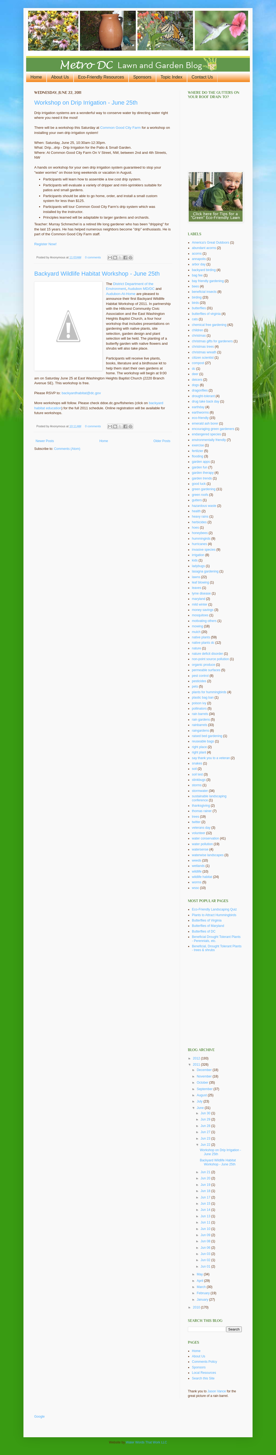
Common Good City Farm (120, 128)
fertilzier (197, 451)
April (200, 1281)
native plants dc (203, 643)
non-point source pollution (210, 659)
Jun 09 (206, 1235)
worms (196, 882)
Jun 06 (206, 1248)
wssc (195, 888)
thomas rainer (202, 811)
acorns (197, 253)
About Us (60, 77)
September (205, 1089)
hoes (195, 527)
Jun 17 (206, 1197)
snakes (197, 763)
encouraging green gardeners (213, 429)
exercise (198, 445)
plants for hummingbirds (209, 692)
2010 (197, 1307)
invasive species (203, 550)
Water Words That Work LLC (146, 1442)
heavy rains (200, 516)
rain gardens (201, 719)
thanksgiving (201, 805)
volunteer (198, 833)
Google (39, 1416)
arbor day (199, 264)
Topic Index (171, 77)
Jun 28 (206, 1126)
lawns (196, 577)
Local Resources (204, 1373)
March (202, 1287)
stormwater (200, 791)
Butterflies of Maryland (208, 926)
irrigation (198, 555)
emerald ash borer (205, 423)
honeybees (200, 533)
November (205, 1076)
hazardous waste (204, 506)
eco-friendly (200, 418)
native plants (201, 637)
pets (195, 686)
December (205, 1070)
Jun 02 (206, 1260)
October (203, 1082)
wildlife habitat (202, 877)
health (196, 511)
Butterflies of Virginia (207, 920)
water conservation (205, 838)
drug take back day (205, 401)
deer (195, 374)
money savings (202, 610)
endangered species (206, 434)
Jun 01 (206, 1266)
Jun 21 (206, 1172)
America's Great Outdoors (210, 242)
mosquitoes (200, 615)
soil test (197, 774)
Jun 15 (206, 1203)
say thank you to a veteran (211, 758)
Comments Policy (204, 1362)
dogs (195, 385)
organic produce (203, 665)
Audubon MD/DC (141, 289)
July (200, 1101)
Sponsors (142, 77)
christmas (199, 335)
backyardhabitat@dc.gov (81, 393)
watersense (200, 849)
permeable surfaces (206, 670)
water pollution (202, 844)
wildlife (197, 871)
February (204, 1293)
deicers (197, 380)
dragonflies (200, 390)
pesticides (199, 681)
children (197, 330)
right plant (199, 752)
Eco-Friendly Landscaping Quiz (214, 909)
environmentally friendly (209, 440)
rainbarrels (199, 725)
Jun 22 (206, 1145)
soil (194, 769)
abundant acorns (204, 248)
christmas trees (203, 346)
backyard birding (204, 270)
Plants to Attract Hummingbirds (214, 915)
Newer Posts (45, 441)
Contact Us (202, 77)
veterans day (201, 828)
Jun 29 (206, 1119)
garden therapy (203, 473)
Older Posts (161, 441)
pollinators (199, 708)
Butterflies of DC (203, 931)
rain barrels (200, 714)
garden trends (202, 478)
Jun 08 (206, 1241)
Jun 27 (206, 1132)
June (201, 1108)
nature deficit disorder (207, 654)
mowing (197, 626)
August (202, 1095)
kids (195, 560)
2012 (197, 1058)
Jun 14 (206, 1210)
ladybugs (198, 566)
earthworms (200, 412)
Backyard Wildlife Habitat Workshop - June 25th (97, 273)
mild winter (199, 604)
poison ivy (199, 703)
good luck (199, 484)
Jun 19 (206, 1185)
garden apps (201, 462)
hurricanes (199, 544)
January (203, 1299)
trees (195, 817)
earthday (198, 407)
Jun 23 (206, 1138)
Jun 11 (206, 1222)
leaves (196, 588)
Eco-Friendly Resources (101, 77)
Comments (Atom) (67, 449)
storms (197, 785)
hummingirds (201, 538)
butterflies (199, 308)
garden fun (199, 467)
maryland (198, 599)
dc (193, 369)
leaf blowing (200, 582)
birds (195, 303)
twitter (196, 822)
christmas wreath (204, 352)
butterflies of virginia (206, 314)
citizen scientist (203, 358)
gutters (197, 500)
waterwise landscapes (207, 855)
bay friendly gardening (208, 281)
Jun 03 (206, 1254)
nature (196, 648)
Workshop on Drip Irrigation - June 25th (86, 102)
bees (195, 286)
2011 (197, 1064)
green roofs (200, 495)
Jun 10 (206, 1229)
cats (195, 319)
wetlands (198, 866)
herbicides (199, 522)
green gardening (203, 489)
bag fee (197, 275)
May (200, 1274)
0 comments (93, 257)
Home (36, 77)
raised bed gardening (207, 736)
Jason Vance (217, 1391)
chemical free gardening (209, 325)
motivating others (204, 621)
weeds (196, 860)
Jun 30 (206, 1113)
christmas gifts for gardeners (212, 341)
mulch (196, 632)
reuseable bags (203, 741)
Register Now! (45, 244)
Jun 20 (206, 1178)
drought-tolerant (203, 396)
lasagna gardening (205, 571)
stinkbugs (199, 780)
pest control (200, 676)
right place (199, 747)
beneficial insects (204, 292)
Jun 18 (206, 1191)
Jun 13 (206, 1216)
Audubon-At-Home (120, 294)
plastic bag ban (203, 697)
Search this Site (203, 1378)
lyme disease (201, 593)
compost (198, 363)
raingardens (200, 730)
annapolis (199, 259)
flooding (197, 456)
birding (197, 297)
